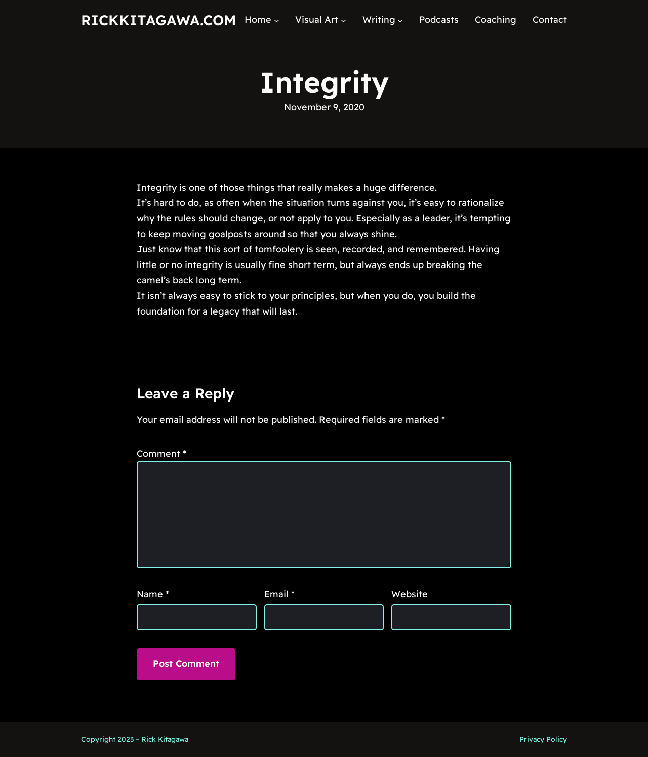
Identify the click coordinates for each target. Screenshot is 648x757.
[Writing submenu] (400, 20)
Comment (161, 453)
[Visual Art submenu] (343, 20)
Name (153, 594)
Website (409, 594)
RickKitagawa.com (158, 20)
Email (279, 594)
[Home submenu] (276, 20)
